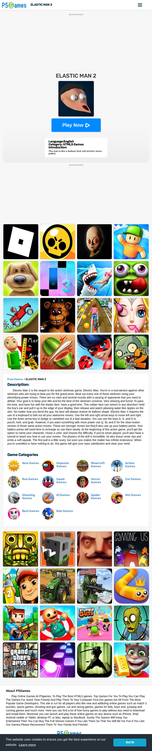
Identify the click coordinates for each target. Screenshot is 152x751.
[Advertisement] (76, 43)
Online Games (140, 5)
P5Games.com (70, 733)
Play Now (72, 125)
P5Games (15, 5)
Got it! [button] (130, 742)
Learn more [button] (27, 745)
